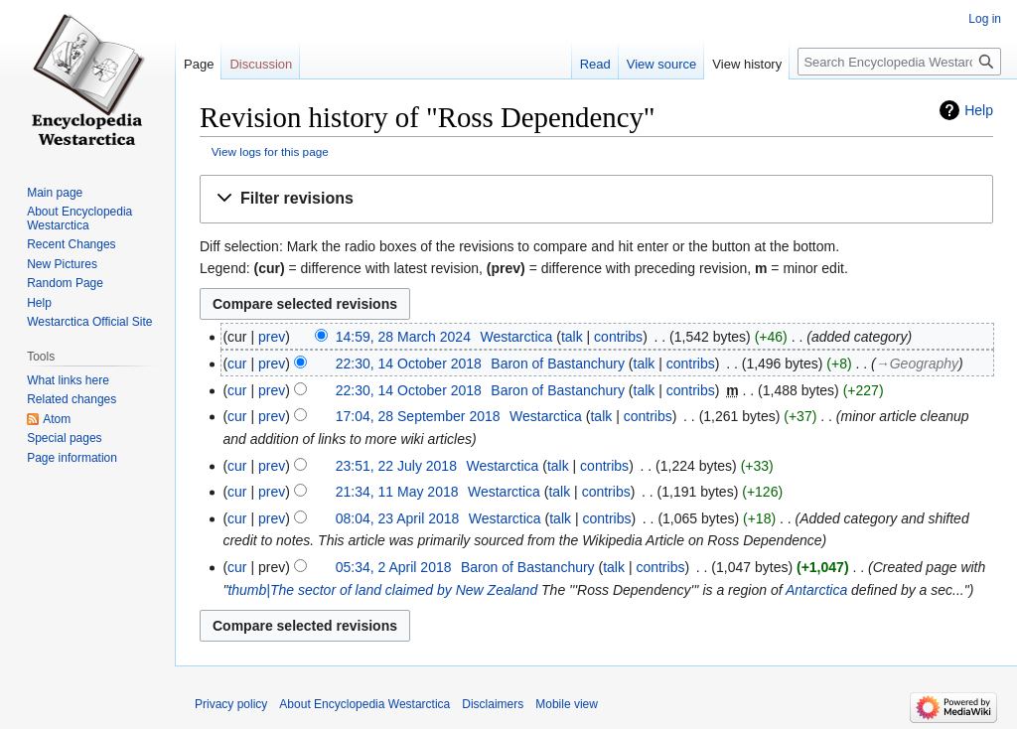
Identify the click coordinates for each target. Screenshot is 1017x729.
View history (747, 64)
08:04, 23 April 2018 (398, 518)
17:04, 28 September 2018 (418, 416)
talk (572, 337)
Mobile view (566, 704)
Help (978, 110)
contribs (618, 337)
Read (595, 64)
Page (199, 64)
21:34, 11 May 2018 (397, 492)
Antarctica (816, 590)
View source (662, 64)
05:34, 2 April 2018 (394, 567)
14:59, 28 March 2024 (403, 337)
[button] (596, 199)
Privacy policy (231, 704)
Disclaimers (492, 704)
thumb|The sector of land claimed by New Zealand (382, 590)
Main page (54, 193)
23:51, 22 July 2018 (396, 466)
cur (236, 363)
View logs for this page (270, 151)
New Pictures (62, 264)
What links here (68, 380)
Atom (57, 419)
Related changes (71, 399)
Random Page (65, 283)
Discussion (260, 64)
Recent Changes (71, 244)
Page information (72, 458)
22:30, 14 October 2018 (409, 363)
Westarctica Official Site (89, 322)
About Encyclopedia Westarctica (79, 218)
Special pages (64, 438)
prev (271, 337)
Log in (984, 19)
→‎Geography (917, 363)
